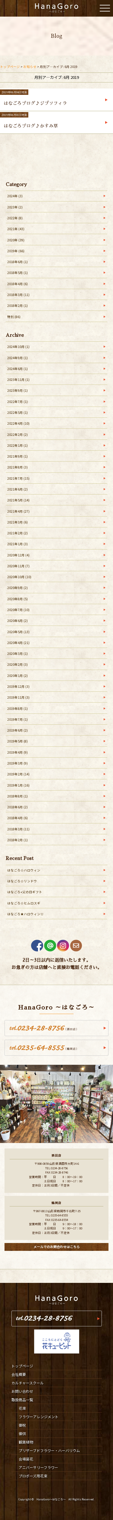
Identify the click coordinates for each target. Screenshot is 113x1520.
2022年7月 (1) (17, 401)
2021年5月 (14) (18, 500)
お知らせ (29, 66)
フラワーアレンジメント (38, 1416)
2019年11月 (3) (18, 697)
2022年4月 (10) (18, 423)
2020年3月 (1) (17, 653)
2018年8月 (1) (17, 796)
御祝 (22, 1425)
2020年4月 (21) (18, 642)
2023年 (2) (15, 207)
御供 (22, 1433)
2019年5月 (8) (17, 741)
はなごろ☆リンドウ (22, 881)
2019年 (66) (15, 251)
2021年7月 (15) (18, 478)
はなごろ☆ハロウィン (23, 870)
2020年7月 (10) (18, 609)
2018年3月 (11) (18, 294)
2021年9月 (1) (17, 456)
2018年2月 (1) (17, 305)
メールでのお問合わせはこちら (56, 1246)
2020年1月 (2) (17, 675)
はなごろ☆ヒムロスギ (23, 903)
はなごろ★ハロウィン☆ (25, 914)
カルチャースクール (27, 1382)
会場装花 (26, 1458)
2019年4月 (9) (17, 752)
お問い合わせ (22, 1391)
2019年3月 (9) (17, 763)
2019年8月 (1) (17, 708)
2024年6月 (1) (17, 368)
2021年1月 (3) (17, 544)
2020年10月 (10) (19, 577)
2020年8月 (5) (17, 599)
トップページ (10, 66)
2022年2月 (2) (17, 434)
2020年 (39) (15, 240)
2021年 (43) (15, 229)
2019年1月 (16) (18, 785)
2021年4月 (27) (18, 511)
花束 (22, 1408)
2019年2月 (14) (18, 774)
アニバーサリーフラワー (38, 1467)
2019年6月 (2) (17, 730)
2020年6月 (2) (17, 620)
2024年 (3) (15, 196)
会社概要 (18, 1374)
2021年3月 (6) (17, 522)
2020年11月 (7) (18, 566)
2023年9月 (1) (17, 390)
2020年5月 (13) (18, 632)
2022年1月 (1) (17, 445)
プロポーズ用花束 (33, 1475)
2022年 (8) (15, 218)
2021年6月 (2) (17, 489)
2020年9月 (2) (17, 587)
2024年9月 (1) (17, 358)
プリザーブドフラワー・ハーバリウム (49, 1450)
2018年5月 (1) (17, 272)
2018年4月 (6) (17, 284)
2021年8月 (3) (17, 467)
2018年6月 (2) (17, 807)
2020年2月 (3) (17, 664)
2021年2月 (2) (17, 533)
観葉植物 (26, 1441)
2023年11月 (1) (18, 379)
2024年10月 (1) (18, 346)
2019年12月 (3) (18, 686)
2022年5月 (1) (17, 412)
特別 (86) (13, 316)
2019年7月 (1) (17, 719)
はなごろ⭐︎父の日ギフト (24, 892)
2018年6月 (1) (17, 261)
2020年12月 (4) (18, 555)
